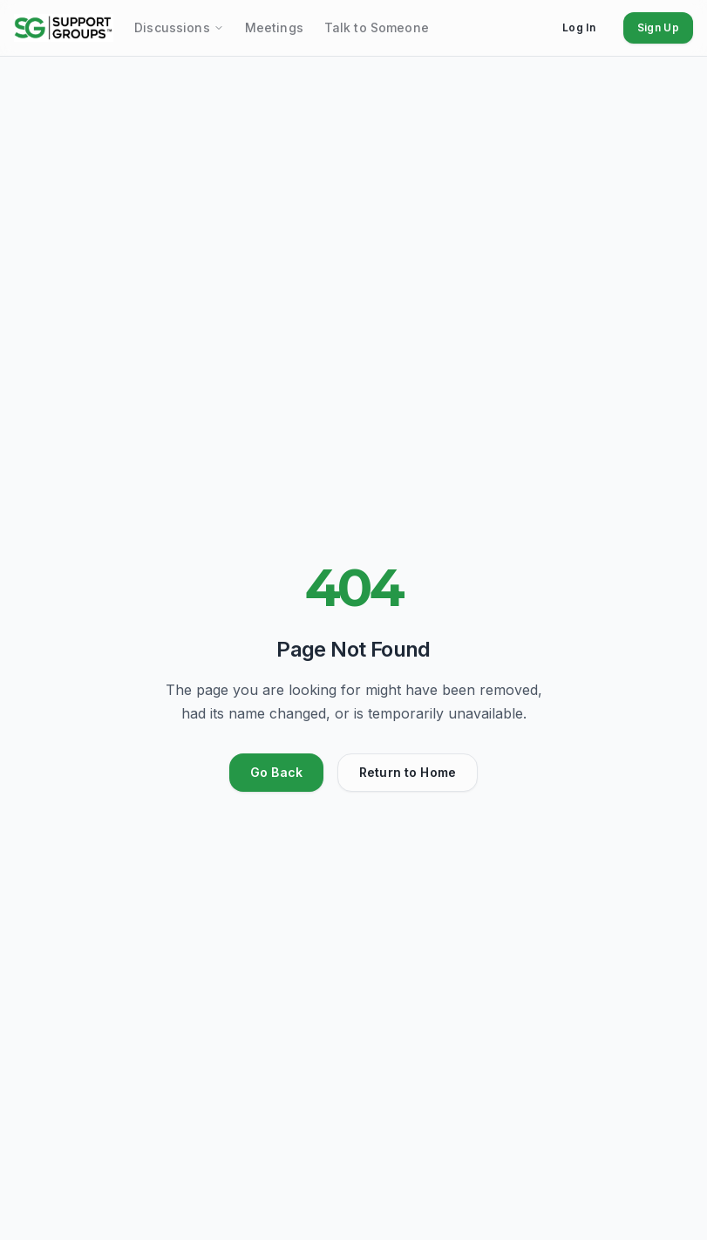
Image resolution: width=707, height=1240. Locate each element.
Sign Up (658, 27)
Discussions (179, 27)
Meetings (274, 27)
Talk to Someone (376, 27)
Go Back (276, 772)
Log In (578, 27)
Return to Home (407, 772)
